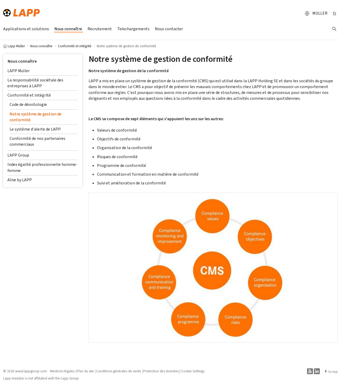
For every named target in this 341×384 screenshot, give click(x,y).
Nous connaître (22, 61)
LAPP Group (18, 155)
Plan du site (85, 371)
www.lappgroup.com (31, 371)
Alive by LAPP (19, 180)
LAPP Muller (18, 71)
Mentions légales (62, 371)
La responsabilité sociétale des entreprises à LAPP (35, 83)
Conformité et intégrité (29, 95)
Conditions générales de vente (118, 371)
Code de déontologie (28, 104)
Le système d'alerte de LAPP (35, 129)
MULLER (314, 13)
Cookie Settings (192, 371)
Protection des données (161, 371)
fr (334, 13)
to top (331, 371)
